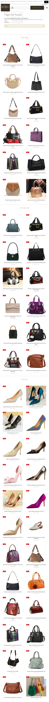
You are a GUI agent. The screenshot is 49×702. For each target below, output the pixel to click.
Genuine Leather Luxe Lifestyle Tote (36, 145)
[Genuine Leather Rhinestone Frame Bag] (36, 189)
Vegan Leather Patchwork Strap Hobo (12, 118)
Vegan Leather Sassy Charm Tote (36, 645)
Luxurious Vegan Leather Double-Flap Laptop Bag (12, 317)
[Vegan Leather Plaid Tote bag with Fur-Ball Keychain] (13, 359)
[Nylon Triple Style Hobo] (13, 660)
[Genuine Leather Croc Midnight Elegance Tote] (36, 162)
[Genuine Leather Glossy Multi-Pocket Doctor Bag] (36, 278)
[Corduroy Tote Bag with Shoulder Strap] (36, 251)
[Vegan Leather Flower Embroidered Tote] (36, 660)
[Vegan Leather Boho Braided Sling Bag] (13, 686)
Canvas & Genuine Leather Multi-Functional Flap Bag (13, 66)
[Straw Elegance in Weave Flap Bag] (13, 189)
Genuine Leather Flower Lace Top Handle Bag (36, 119)
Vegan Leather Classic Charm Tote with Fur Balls (36, 344)
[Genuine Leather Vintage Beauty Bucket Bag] (13, 554)
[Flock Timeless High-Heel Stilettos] (36, 500)
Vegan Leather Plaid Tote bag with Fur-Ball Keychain (13, 371)
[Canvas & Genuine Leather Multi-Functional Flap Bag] (13, 54)
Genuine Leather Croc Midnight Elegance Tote (36, 173)
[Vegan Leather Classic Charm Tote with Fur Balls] (36, 332)
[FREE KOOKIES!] (37, 7)
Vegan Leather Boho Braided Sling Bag (12, 697)
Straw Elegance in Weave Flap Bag (12, 200)
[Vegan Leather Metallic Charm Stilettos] (36, 448)
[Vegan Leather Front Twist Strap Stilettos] (13, 396)
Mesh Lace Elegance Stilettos (12, 459)
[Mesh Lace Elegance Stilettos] (13, 448)
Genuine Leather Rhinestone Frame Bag (36, 200)
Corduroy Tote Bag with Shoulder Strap (36, 262)
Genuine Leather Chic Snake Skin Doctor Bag (13, 288)
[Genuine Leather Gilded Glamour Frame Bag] (36, 607)
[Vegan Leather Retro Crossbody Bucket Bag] (36, 359)
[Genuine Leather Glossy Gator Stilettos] (36, 474)
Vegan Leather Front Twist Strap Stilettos (12, 406)
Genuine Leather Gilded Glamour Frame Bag (36, 618)
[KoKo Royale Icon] (5, 6)
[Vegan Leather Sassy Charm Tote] (36, 634)
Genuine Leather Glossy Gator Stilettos (36, 485)
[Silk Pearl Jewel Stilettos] (13, 422)
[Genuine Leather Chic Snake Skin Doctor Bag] (13, 278)
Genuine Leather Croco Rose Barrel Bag (36, 592)
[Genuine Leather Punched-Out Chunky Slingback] (36, 526)
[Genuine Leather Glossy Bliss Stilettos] (13, 500)
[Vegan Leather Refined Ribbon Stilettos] (13, 474)
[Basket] (46, 7)
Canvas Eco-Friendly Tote (36, 697)
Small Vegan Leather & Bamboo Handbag (13, 343)
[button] (45, 4)
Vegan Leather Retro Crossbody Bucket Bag (36, 370)
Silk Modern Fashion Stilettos (36, 406)
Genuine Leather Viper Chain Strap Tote (13, 172)
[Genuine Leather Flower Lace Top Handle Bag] (36, 107)
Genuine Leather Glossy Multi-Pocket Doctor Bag (36, 289)
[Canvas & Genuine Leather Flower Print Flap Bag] (13, 135)
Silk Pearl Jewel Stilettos (12, 433)
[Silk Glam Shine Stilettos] (36, 422)
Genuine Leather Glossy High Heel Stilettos (12, 537)
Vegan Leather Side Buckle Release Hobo (13, 262)
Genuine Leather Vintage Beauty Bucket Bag (13, 564)
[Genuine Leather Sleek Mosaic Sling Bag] (36, 54)
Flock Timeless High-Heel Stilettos (36, 511)
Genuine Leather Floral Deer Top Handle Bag (13, 619)
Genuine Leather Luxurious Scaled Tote (13, 645)
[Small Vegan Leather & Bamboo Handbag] (13, 332)
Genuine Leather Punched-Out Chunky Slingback (36, 538)
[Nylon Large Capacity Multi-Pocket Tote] (36, 305)
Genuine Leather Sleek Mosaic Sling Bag (36, 65)
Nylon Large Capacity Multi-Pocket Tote (36, 316)
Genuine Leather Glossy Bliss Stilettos (12, 511)
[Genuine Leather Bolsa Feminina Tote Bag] (13, 224)
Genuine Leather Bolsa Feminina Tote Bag (13, 235)
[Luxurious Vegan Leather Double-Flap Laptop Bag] (13, 305)
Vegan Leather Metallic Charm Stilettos (36, 459)
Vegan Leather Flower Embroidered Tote (36, 671)
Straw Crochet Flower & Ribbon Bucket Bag (13, 92)
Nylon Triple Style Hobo (12, 671)
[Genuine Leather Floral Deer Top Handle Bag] (13, 607)
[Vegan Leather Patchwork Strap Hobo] (13, 107)
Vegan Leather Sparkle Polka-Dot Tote (36, 92)
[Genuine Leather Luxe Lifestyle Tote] (36, 135)
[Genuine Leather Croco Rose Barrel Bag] (36, 581)
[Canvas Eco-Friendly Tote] (36, 686)
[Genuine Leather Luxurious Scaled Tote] (13, 634)
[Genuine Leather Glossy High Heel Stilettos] (13, 526)
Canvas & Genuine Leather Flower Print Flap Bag (13, 146)
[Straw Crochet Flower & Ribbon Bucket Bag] (13, 81)
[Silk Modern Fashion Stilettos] (36, 396)
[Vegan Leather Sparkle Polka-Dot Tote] (36, 81)
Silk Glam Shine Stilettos (36, 433)
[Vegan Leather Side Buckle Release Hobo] (13, 251)
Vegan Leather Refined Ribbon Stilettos (13, 485)
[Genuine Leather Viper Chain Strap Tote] (13, 162)
